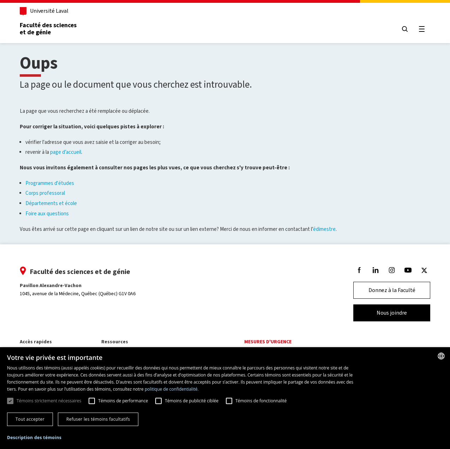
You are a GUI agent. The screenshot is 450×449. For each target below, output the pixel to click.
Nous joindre (392, 312)
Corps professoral (45, 193)
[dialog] (225, 398)
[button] (34, 438)
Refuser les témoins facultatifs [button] (98, 419)
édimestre (324, 229)
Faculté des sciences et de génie (48, 28)
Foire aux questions (47, 213)
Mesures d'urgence (268, 341)
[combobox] (441, 356)
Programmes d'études (49, 183)
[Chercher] (404, 29)
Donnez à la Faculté (391, 290)
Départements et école (51, 203)
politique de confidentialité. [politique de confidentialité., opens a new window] (172, 389)
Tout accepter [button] (30, 419)
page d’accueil (65, 152)
